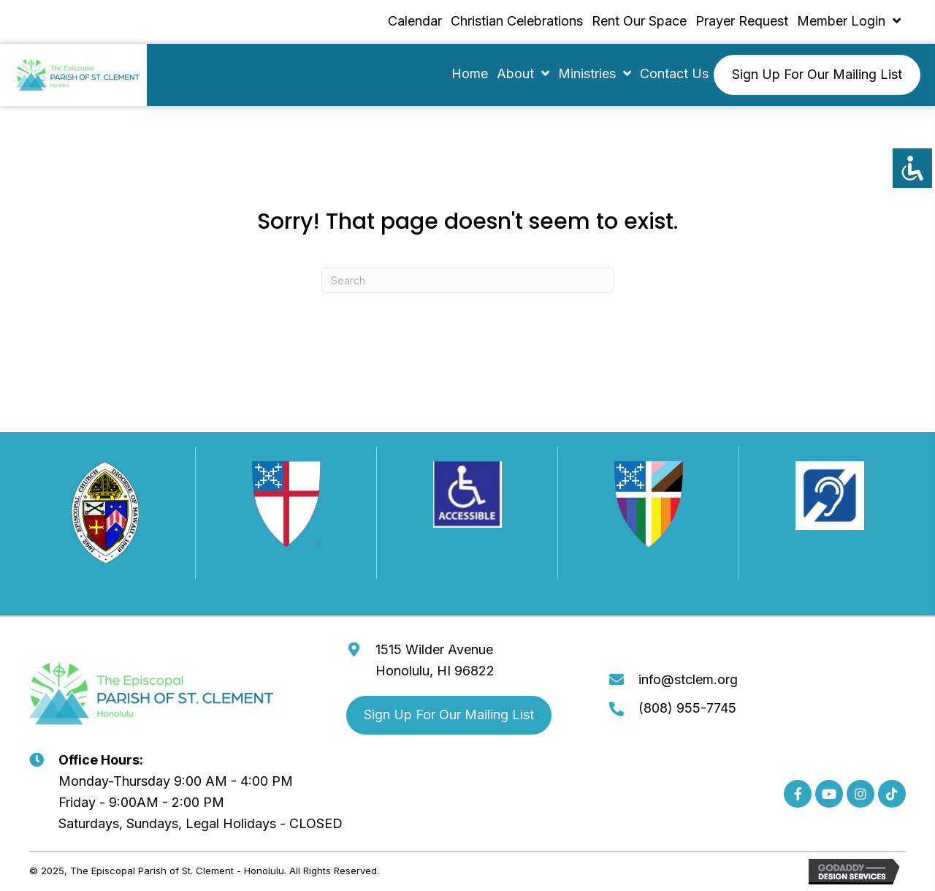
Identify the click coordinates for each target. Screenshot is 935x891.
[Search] (467, 280)
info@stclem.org (688, 679)
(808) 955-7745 (687, 708)
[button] (798, 794)
